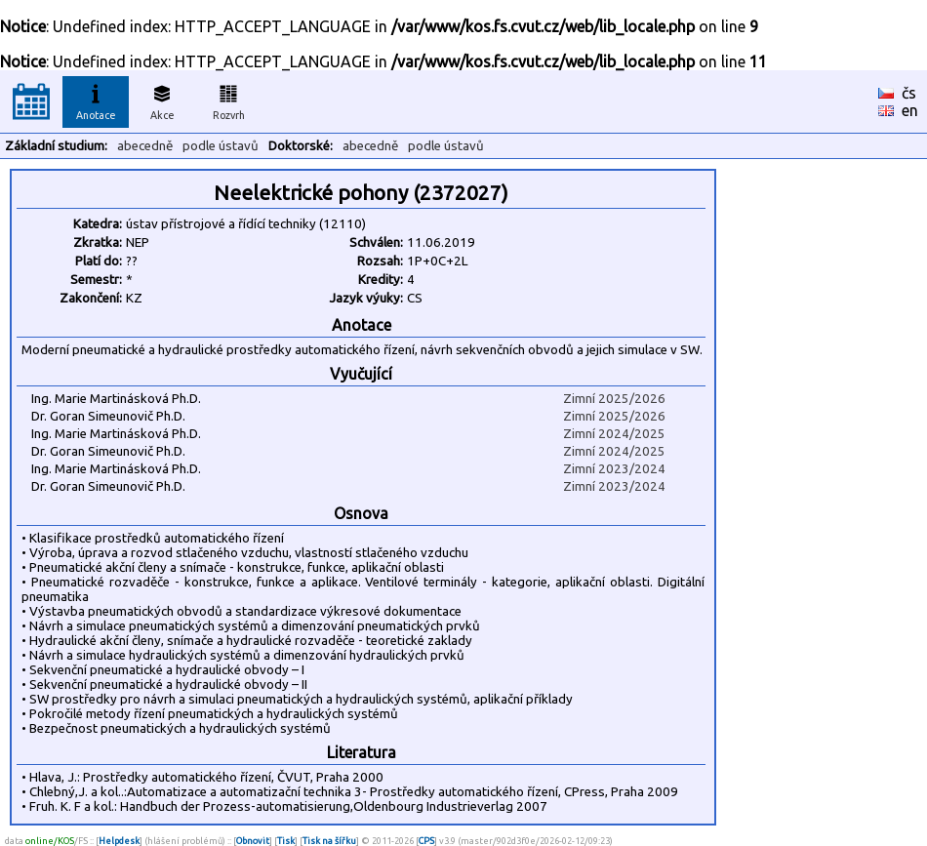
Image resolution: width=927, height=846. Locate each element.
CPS (426, 840)
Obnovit (252, 840)
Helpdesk (119, 840)
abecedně (145, 146)
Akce (162, 99)
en (910, 110)
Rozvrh (229, 99)
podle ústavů (220, 146)
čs (909, 92)
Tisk (286, 840)
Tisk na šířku (329, 840)
